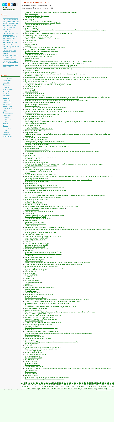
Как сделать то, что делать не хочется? (9, 26)
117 (48, 388)
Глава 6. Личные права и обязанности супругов (41, 319)
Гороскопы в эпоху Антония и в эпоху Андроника (41, 49)
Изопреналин (29, 19)
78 (22, 386)
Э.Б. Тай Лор (29, 340)
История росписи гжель (33, 310)
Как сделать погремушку (7, 30)
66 (85, 384)
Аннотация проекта (32, 210)
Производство (8, 113)
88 (47, 386)
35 (100, 383)
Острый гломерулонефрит (34, 366)
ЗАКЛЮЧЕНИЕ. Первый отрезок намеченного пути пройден (46, 107)
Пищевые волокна (31, 363)
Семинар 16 (29, 255)
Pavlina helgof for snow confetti (35, 247)
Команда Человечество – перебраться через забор (43, 102)
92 (58, 386)
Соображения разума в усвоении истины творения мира (44, 268)
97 (70, 386)
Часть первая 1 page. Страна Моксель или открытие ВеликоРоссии (49, 33)
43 (27, 384)
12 (42, 383)
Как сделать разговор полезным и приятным (10, 18)
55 (57, 384)
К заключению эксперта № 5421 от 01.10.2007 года (43, 236)
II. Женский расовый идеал (34, 261)
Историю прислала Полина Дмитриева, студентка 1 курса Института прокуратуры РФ (56, 100)
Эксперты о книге (31, 375)
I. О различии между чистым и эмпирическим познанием (44, 215)
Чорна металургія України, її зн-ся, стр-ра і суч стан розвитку (46, 146)
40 (113, 383)
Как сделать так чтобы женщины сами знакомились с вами (10, 34)
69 (93, 384)
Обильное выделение (32, 335)
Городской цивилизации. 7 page (35, 298)
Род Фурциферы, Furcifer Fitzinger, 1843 (38, 171)
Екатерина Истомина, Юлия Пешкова (38, 24)
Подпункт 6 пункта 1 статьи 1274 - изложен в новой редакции (47, 303)
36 (103, 383)
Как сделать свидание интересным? (10, 65)
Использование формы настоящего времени (40, 157)
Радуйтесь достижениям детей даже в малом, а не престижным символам (51, 12)
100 (78, 386)
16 (52, 383)
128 (85, 388)
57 (62, 384)
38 (108, 383)
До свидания (29, 329)
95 (65, 386)
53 (52, 384)
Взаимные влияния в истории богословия (39, 317)
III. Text (27, 284)
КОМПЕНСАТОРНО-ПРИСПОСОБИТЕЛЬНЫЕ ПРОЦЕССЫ (45, 39)
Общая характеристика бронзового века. (39, 257)
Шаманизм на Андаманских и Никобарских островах (43, 322)
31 (90, 383)
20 (62, 383)
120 (58, 388)
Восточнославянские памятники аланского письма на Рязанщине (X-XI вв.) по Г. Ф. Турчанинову (58, 61)
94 (63, 386)
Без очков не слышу (31, 70)
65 (82, 384)
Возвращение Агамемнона (34, 192)
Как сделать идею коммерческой (9, 39)
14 (47, 383)
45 (32, 384)
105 (95, 386)
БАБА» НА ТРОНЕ (31, 275)
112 (32, 388)
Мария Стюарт (30, 167)
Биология (6, 83)
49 (42, 384)
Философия (7, 128)
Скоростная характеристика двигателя (39, 211)
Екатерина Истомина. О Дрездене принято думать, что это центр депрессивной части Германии (60, 312)
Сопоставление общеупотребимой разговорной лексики (44, 379)
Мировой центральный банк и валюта (38, 338)
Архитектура (7, 78)
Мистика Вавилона (31, 92)
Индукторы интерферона (34, 53)
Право (5, 111)
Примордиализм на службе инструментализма (41, 266)
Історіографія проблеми (33, 17)
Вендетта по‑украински (33, 76)
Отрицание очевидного (33, 86)
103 (88, 386)
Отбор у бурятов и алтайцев (35, 240)
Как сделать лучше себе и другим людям (10, 62)
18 (57, 383)
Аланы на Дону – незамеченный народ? (38, 37)
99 (75, 386)
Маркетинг (6, 100)
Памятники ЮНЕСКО (32, 125)
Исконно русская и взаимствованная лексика (40, 233)
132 (99, 388)
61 (72, 384)
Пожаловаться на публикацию (103, 389)
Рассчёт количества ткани (34, 118)
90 (53, 386)
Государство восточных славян (36, 188)
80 (27, 386)
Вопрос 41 (28, 241)
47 (37, 384)
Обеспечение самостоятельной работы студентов (43, 254)
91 (55, 386)
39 (110, 383)
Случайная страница (8, 9)
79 (25, 386)
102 (85, 386)
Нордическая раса (31, 296)
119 (55, 388)
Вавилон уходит (30, 271)
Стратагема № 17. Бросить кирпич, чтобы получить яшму (46, 190)
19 (60, 383)
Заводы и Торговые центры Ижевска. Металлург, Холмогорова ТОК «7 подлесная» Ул (55, 111)
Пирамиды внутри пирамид (34, 352)
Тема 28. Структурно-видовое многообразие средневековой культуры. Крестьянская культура (58, 333)
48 (40, 384)
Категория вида (30, 155)
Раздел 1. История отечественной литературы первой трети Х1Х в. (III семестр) (54, 63)
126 (79, 388)
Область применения (32, 160)
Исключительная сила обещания (36, 248)
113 (35, 388)
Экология (6, 132)
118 (52, 388)
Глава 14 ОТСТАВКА (32, 289)
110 (112, 386)
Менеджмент (7, 106)
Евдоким (28, 46)
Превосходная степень (33, 159)
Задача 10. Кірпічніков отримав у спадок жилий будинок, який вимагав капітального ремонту (57, 262)
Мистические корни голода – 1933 (37, 238)
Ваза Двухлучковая (31, 14)
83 (35, 386)
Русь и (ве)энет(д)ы (31, 343)
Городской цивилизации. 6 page (35, 204)
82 (32, 386)
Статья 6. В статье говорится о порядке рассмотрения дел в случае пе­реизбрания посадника (58, 180)
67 (87, 384)
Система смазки (30, 372)
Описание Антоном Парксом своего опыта (40, 287)
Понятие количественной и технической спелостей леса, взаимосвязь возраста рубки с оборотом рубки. (62, 151)
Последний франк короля (33, 120)
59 (67, 384)
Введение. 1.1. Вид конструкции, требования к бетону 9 (44, 227)
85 (40, 386)
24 (72, 383)
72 (100, 384)
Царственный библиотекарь (35, 95)
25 (75, 383)
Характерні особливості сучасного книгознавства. (42, 347)
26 (77, 383)
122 (65, 388)
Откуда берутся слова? (33, 358)
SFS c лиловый (30, 90)
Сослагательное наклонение (35, 93)
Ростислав (28, 285)
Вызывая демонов (31, 220)
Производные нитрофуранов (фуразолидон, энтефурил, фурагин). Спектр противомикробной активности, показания (66, 77)
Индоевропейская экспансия (34, 336)
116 (45, 388)
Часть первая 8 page (32, 106)
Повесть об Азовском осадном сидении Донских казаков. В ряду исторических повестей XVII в (58, 79)
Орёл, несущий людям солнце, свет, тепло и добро (43, 315)
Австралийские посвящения (34, 259)
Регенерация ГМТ (31, 26)
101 (82, 386)
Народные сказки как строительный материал (41, 51)
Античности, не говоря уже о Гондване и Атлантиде (43, 109)
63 (77, 384)
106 (98, 386)
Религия (6, 117)
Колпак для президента (33, 127)
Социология (7, 119)
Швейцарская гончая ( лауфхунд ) (36, 245)
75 (108, 384)
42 (25, 384)
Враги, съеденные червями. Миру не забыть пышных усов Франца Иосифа (51, 65)
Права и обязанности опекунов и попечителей (41, 166)
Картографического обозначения (36, 162)
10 (37, 383)
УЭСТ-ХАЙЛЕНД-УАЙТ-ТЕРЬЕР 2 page (38, 21)
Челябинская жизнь (31, 132)
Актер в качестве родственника (36, 104)
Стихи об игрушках (31, 28)
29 (85, 383)
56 (60, 384)
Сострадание (29, 213)
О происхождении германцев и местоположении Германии (45, 208)
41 (22, 384)
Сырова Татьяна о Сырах (34, 321)
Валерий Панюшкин (31, 373)
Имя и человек (30, 250)
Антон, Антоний (30, 44)
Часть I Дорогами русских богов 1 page (38, 314)
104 (92, 386)
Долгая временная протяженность (37, 181)
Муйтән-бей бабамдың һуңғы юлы (37, 16)
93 (60, 386)
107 (102, 386)
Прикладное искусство (33, 356)
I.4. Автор (28, 194)
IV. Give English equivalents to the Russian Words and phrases (45, 47)
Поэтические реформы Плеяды (36, 308)
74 (105, 384)
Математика (7, 102)
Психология (7, 115)
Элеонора (28, 60)
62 (75, 384)
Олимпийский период (32, 292)
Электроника (7, 136)
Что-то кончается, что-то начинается (39, 116)
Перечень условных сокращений (36, 270)
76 (110, 384)
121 (62, 388)
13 (45, 383)
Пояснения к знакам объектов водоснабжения (41, 349)
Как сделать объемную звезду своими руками (11, 22)
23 (70, 383)
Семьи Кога (29, 153)
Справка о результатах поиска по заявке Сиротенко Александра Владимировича (53, 264)
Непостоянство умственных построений (39, 294)
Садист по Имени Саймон (34, 203)
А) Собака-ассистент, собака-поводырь (39, 129)
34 (98, 383)
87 (45, 386)
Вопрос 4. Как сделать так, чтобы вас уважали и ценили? (10, 57)
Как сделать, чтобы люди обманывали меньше (9, 51)
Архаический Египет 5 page (34, 222)
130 (92, 388)
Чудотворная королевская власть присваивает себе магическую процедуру (51, 206)
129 (89, 388)
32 (93, 383)
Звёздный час (29, 278)
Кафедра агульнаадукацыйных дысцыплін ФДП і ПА (42, 23)
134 (105, 388)
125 (75, 388)
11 (39, 383)
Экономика (6, 134)
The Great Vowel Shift (32, 326)
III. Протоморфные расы (33, 351)
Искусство (6, 91)
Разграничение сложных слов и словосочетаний (41, 331)
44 (30, 384)
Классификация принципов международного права (42, 169)
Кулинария (6, 95)
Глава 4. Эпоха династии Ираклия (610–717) (40, 174)
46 (35, 384)
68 (90, 384)
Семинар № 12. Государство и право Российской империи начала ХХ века (50, 306)
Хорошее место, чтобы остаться (37, 137)
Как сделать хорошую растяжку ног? (10, 43)
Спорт (5, 121)
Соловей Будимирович (32, 58)
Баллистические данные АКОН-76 (36, 139)
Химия (5, 130)
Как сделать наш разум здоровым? (11, 47)
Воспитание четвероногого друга (37, 150)
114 (38, 388)
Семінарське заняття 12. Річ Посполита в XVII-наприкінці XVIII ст (48, 85)
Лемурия (28, 305)
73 (103, 384)
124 (72, 388)
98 (73, 386)
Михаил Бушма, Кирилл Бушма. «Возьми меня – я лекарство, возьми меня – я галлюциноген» (57, 143)
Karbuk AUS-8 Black (31, 225)
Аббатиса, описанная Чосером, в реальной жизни (42, 114)
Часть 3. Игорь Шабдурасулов (35, 130)
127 (82, 388)
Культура (6, 98)
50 (45, 384)
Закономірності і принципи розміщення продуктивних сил (45, 141)
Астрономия (7, 80)
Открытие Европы (31, 201)
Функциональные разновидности (36, 199)
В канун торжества (31, 113)
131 (95, 388)
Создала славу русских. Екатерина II (37, 218)
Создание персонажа (32, 280)
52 (50, 384)
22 (67, 383)
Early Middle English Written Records (37, 35)
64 (80, 384)
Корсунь (27, 173)
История (6, 93)
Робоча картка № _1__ (33, 361)
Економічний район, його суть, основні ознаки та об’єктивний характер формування (54, 74)
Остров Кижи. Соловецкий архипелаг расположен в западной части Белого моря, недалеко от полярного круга (64, 164)
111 (28, 388)
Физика (5, 126)
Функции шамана (30, 40)
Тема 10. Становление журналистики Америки (41, 328)
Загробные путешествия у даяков (37, 144)
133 (102, 388)
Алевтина (28, 277)
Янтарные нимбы (31, 183)
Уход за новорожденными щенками (37, 243)
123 (68, 388)
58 (65, 384)
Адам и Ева (28, 345)
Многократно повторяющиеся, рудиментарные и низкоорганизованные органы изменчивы (56, 299)
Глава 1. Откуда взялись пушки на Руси (38, 324)
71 (98, 384)
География (6, 85)
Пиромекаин (29, 88)
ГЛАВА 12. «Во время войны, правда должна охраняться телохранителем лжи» (52, 301)
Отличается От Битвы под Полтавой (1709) (41, 185)
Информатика (8, 89)
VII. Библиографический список (35, 354)
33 (95, 383)
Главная (4, 7)
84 (37, 386)
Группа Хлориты (30, 291)
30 (87, 383)
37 (105, 383)
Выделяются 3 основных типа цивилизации (40, 72)
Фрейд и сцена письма (32, 365)
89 (50, 386)
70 (95, 384)
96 (68, 386)
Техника (6, 123)
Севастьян (28, 42)
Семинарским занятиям (33, 282)
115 (42, 388)
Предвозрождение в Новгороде (35, 224)
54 (55, 384)
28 (82, 383)
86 (42, 386)
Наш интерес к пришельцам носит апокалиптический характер (47, 377)
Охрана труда (7, 108)
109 (108, 386)
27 (80, 383)
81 (30, 386)
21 (65, 383)
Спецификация (30, 273)
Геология (6, 87)
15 (50, 383)
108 (105, 386)
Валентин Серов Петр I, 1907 (35, 217)
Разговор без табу (31, 359)
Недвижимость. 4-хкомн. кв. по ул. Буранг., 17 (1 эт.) (43, 252)
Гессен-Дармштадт (32, 148)
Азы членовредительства (34, 234)
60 (70, 384)
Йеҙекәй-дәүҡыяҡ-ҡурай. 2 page (36, 81)
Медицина (6, 104)
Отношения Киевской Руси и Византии (38, 56)
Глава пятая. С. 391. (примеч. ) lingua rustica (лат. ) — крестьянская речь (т (51, 342)
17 (55, 383)
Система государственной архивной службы (40, 54)
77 (113, 384)
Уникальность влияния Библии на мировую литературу (44, 187)
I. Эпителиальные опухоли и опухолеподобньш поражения (45, 83)
